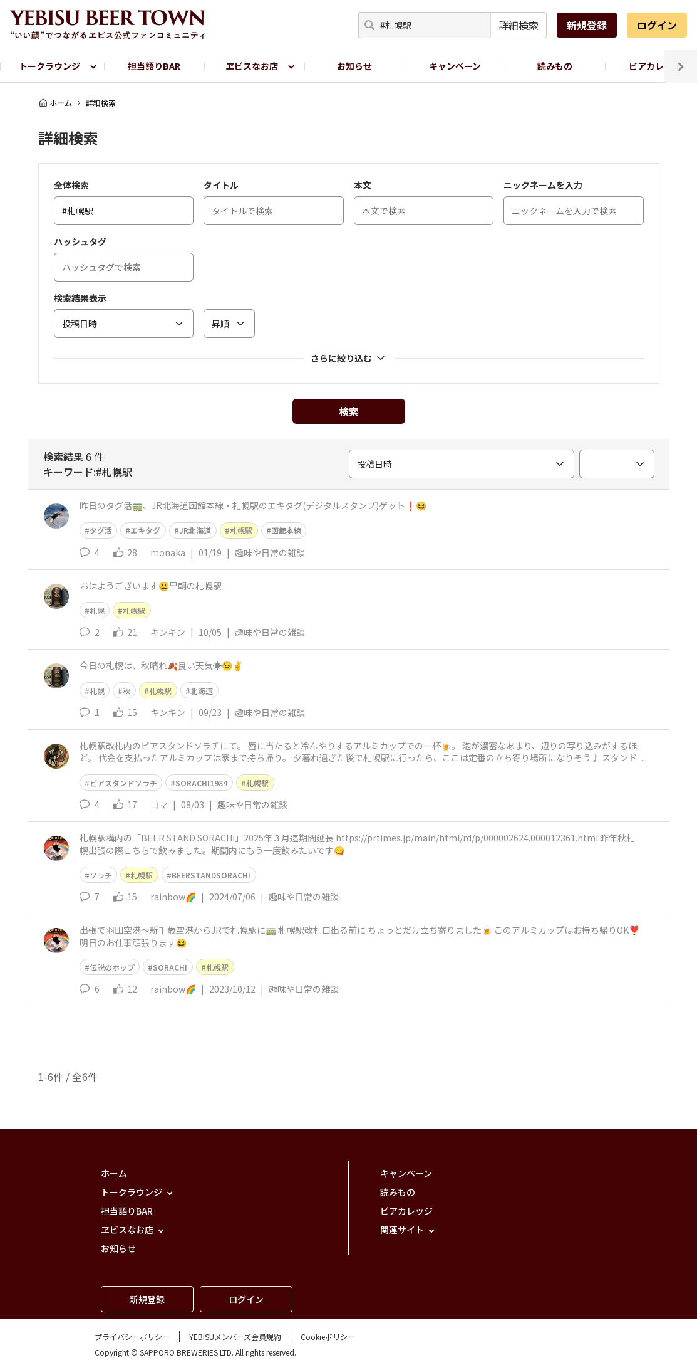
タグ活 (101, 530)
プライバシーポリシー (132, 1336)
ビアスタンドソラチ (123, 782)
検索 (349, 411)
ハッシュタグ (80, 241)
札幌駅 (241, 530)
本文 (362, 185)
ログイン (657, 25)
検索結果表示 (80, 298)
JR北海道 (195, 530)
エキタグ (145, 530)
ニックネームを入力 (542, 185)
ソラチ (101, 875)
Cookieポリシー (328, 1336)
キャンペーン (455, 66)
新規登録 (587, 25)
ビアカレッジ (406, 1210)
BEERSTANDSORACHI (211, 875)
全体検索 (71, 185)
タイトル (221, 185)
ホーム (55, 103)
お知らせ (354, 66)
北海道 (201, 690)
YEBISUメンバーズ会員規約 (235, 1336)
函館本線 (286, 530)
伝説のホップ (112, 967)
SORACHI (170, 967)
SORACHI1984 (201, 782)
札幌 (97, 610)
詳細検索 (518, 25)
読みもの (554, 66)
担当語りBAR (154, 66)
